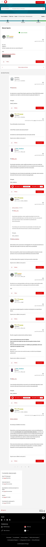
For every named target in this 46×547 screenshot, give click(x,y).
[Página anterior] (15, 466)
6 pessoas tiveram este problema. (8, 54)
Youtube (8, 520)
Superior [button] (4, 510)
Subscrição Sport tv (6, 482)
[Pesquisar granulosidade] (6, 8)
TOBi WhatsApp (6, 526)
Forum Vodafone (5, 1)
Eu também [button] (6, 56)
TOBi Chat (29, 526)
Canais (16, 16)
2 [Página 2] (21, 466)
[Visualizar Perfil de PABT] (7, 36)
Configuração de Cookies (25, 540)
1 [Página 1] (17, 466)
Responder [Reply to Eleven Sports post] (39, 61)
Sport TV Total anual (6, 476)
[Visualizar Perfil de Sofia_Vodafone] (20, 148)
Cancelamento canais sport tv (8, 501)
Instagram (10, 520)
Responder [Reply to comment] (39, 108)
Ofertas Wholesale (36, 540)
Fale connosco (7, 530)
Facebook (2, 520)
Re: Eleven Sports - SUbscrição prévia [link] (25, 16)
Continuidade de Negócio (12, 540)
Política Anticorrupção (34, 537)
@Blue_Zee (14, 158)
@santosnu (14, 87)
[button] (3, 61)
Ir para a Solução (24, 32)
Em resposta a (20, 80)
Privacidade (8, 537)
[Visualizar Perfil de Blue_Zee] (17, 114)
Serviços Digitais (24, 537)
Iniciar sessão (40, 2)
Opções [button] (42, 16)
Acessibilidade (16, 537)
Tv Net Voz (11, 16)
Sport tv (3, 495)
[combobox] (28, 8)
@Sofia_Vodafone (15, 207)
